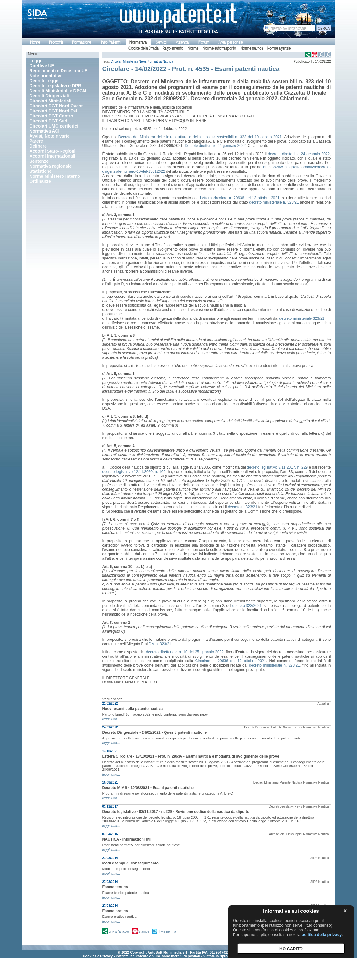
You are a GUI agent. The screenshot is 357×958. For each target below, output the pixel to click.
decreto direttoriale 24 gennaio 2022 (299, 154)
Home (35, 42)
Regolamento (173, 48)
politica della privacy (321, 934)
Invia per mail (168, 931)
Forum (203, 42)
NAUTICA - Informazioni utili (127, 839)
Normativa (138, 42)
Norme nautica (252, 48)
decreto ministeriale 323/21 (301, 318)
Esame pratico (115, 911)
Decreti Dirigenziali (257, 727)
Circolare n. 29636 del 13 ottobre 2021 (230, 661)
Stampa (143, 931)
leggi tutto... (111, 719)
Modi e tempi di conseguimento (130, 863)
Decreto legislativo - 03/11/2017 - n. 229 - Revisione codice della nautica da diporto (176, 811)
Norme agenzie (279, 48)
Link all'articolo (119, 931)
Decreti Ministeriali (266, 782)
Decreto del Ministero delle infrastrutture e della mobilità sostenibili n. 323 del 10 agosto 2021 (200, 137)
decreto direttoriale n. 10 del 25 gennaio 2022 (185, 652)
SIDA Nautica (319, 858)
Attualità (323, 703)
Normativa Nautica (160, 61)
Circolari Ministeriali (124, 61)
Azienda (182, 42)
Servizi (161, 42)
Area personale (230, 42)
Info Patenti (110, 42)
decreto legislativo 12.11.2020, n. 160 (134, 472)
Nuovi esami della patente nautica (132, 708)
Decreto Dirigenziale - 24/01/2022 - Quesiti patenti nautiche (154, 732)
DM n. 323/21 (160, 644)
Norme (193, 48)
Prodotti (56, 42)
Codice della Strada (143, 48)
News (143, 61)
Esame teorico (115, 887)
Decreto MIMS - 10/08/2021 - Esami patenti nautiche (148, 788)
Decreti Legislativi (281, 806)
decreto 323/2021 (247, 605)
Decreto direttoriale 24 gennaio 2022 (215, 146)
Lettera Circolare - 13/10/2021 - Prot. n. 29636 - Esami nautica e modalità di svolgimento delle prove (190, 756)
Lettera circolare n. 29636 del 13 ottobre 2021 (239, 198)
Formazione (81, 42)
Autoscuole (277, 834)
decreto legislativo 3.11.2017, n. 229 (277, 467)
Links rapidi (294, 834)
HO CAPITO (291, 948)
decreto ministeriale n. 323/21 (274, 202)
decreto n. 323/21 (242, 507)
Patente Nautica (282, 727)
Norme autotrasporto (219, 48)
